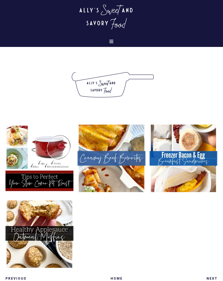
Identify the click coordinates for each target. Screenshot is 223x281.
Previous (15, 278)
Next (212, 278)
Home (117, 278)
